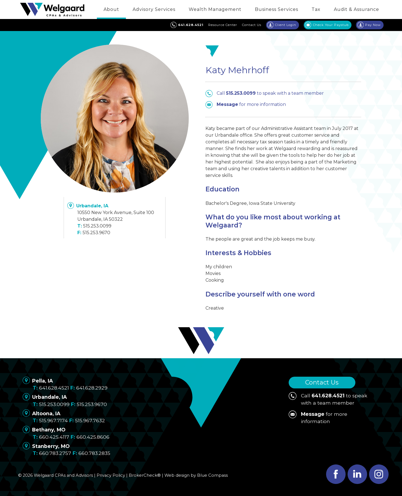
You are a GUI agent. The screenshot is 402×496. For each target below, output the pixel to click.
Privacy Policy (111, 475)
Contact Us (322, 382)
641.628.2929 (91, 388)
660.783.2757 (55, 453)
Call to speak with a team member (264, 93)
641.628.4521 (54, 388)
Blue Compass (212, 475)
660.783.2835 (94, 453)
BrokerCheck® (145, 475)
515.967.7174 (53, 420)
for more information (245, 104)
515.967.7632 (90, 420)
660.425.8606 (92, 437)
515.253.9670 (96, 232)
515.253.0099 (97, 226)
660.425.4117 (54, 437)
